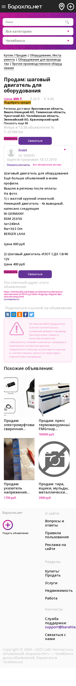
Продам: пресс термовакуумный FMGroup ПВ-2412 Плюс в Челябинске (54, 425)
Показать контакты (18, 164)
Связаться (35, 141)
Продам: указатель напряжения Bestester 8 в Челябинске (15, 488)
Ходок (22, 150)
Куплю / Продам (15, 55)
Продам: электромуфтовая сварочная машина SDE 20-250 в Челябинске (19, 425)
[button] (66, 150)
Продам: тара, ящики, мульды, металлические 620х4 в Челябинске (54, 488)
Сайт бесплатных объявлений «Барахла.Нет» (38, 651)
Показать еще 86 (16, 123)
